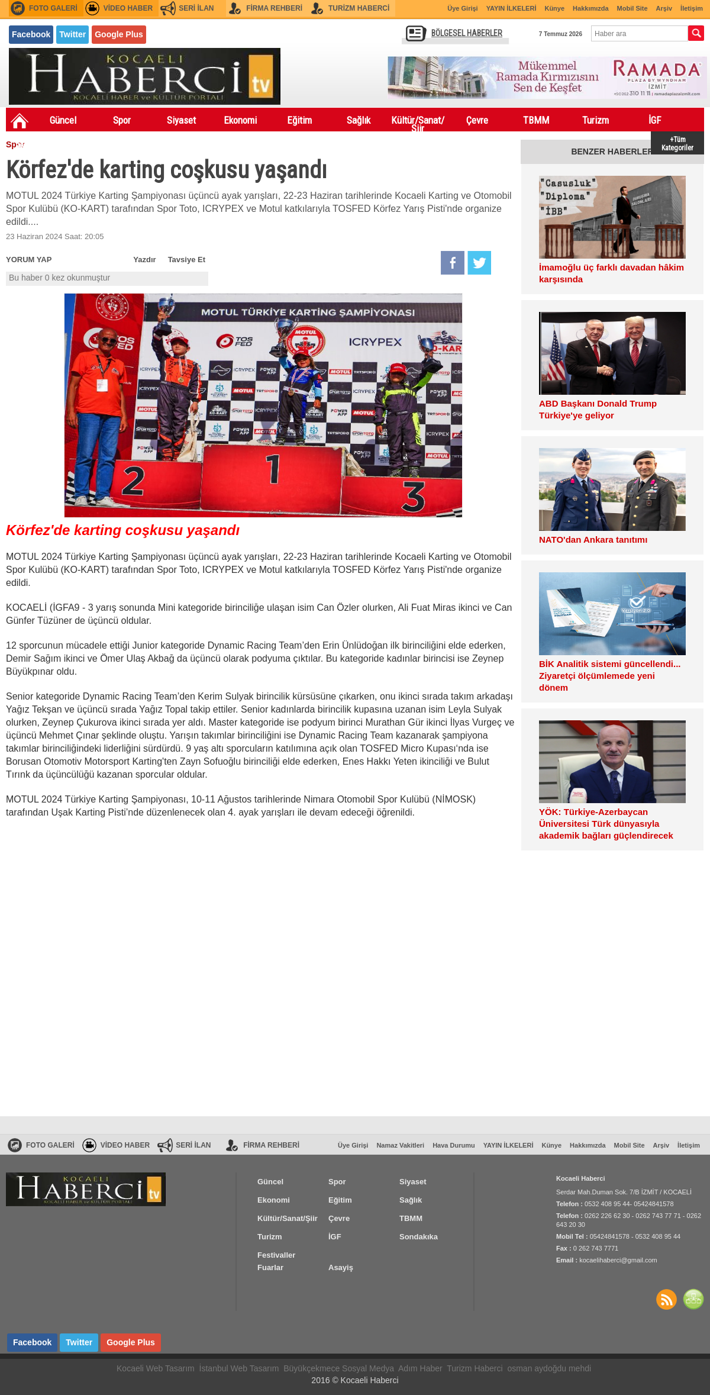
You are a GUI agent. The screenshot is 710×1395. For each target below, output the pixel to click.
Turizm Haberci (474, 1368)
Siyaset (181, 120)
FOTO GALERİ (53, 8)
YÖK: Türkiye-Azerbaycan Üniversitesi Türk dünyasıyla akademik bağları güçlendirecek (606, 823)
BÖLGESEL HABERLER (466, 33)
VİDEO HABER (128, 8)
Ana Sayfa (19, 121)
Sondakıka (36, 144)
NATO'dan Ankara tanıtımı (593, 539)
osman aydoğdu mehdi (549, 1368)
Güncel (63, 120)
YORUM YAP (28, 259)
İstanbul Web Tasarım (239, 1368)
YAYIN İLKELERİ (511, 8)
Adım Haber (420, 1368)
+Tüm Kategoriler (677, 143)
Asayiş (154, 144)
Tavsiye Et (186, 259)
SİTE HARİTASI (693, 1299)
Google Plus (119, 34)
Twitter (72, 34)
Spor (122, 120)
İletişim (691, 8)
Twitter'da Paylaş (479, 263)
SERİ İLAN (196, 8)
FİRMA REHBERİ (274, 8)
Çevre (477, 120)
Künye (554, 8)
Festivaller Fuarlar (95, 146)
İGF (654, 120)
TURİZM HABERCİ (358, 8)
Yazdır (144, 259)
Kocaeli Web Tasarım (156, 1368)
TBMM (536, 120)
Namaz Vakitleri (400, 1145)
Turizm (595, 120)
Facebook (31, 34)
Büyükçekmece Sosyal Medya (338, 1368)
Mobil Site (632, 8)
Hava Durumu (454, 1145)
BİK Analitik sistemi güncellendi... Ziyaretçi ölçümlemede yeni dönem (610, 675)
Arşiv (664, 8)
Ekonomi (240, 120)
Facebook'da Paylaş (452, 263)
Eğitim (299, 120)
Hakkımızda (591, 8)
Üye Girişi (462, 8)
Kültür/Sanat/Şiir (417, 122)
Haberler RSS (666, 1299)
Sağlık (358, 120)
